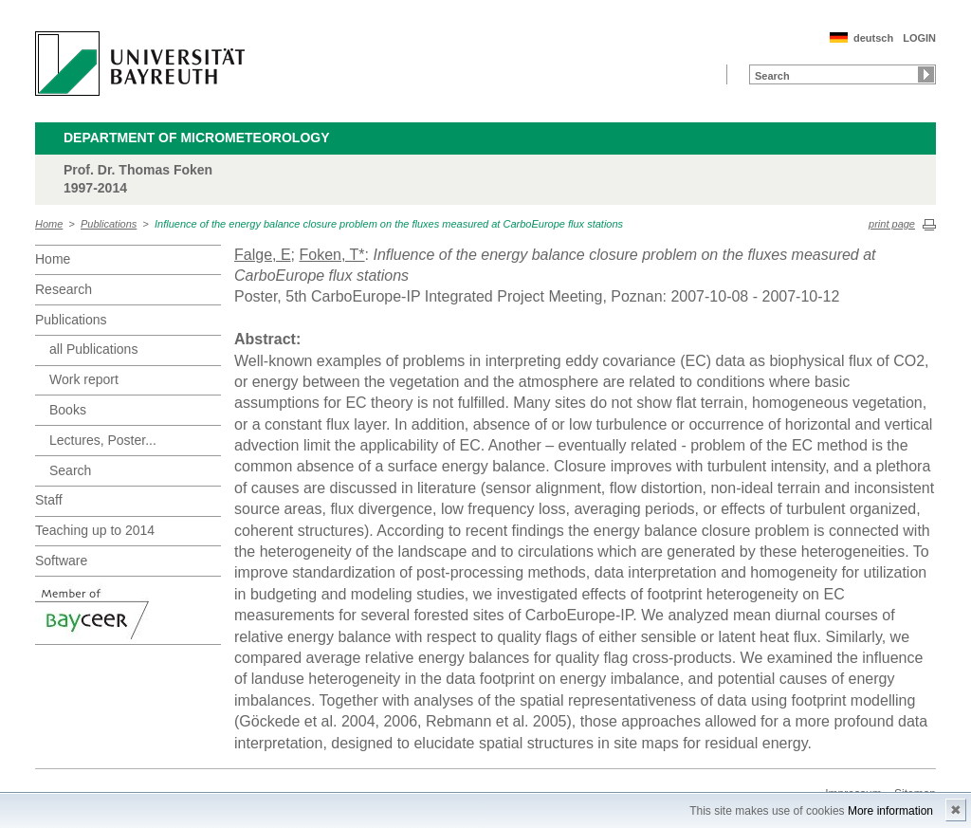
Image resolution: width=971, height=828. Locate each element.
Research (63, 289)
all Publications (93, 349)
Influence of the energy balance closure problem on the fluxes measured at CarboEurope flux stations (389, 224)
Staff (49, 499)
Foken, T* (331, 255)
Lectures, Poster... (102, 440)
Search (70, 470)
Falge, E (262, 255)
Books (67, 409)
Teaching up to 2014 (95, 530)
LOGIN (919, 38)
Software (61, 560)
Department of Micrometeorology (197, 137)
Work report (84, 379)
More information (890, 811)
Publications (109, 224)
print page (892, 224)
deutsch (873, 38)
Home (49, 224)
